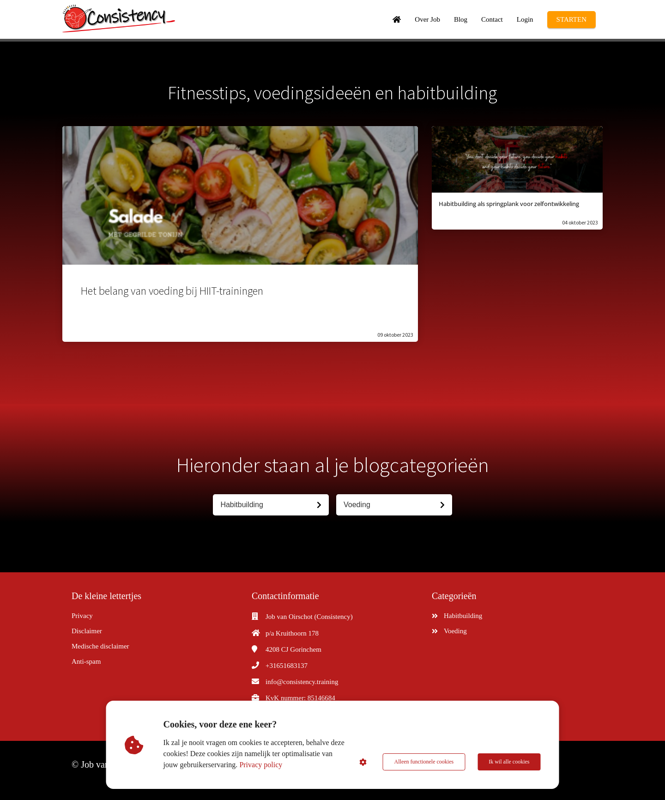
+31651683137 (287, 665)
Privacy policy (260, 765)
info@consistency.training (302, 681)
